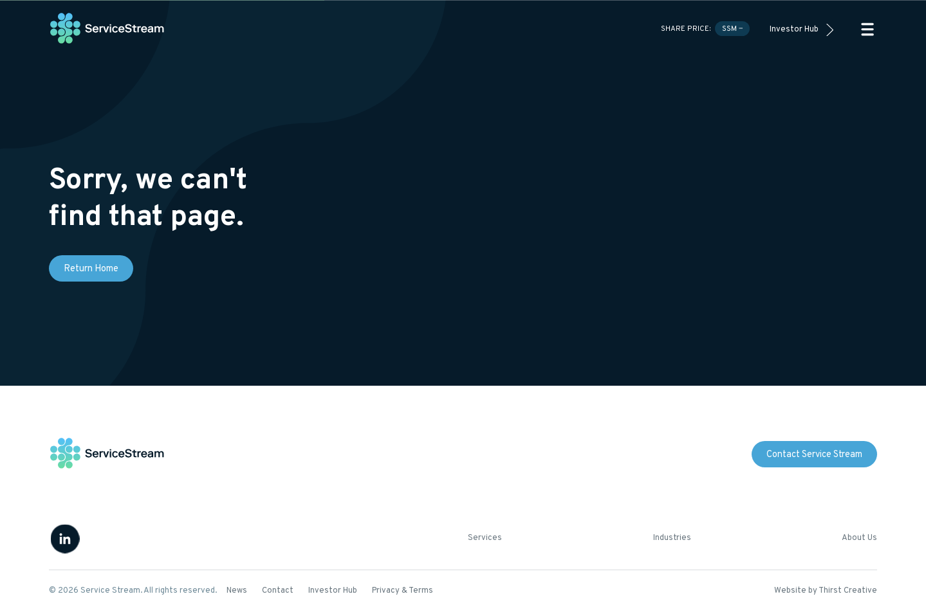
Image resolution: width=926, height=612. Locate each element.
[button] (867, 29)
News (237, 591)
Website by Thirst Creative (825, 591)
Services (485, 538)
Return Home (91, 269)
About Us (859, 538)
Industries (672, 538)
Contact (277, 591)
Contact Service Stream (814, 455)
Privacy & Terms (402, 591)
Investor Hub (794, 29)
